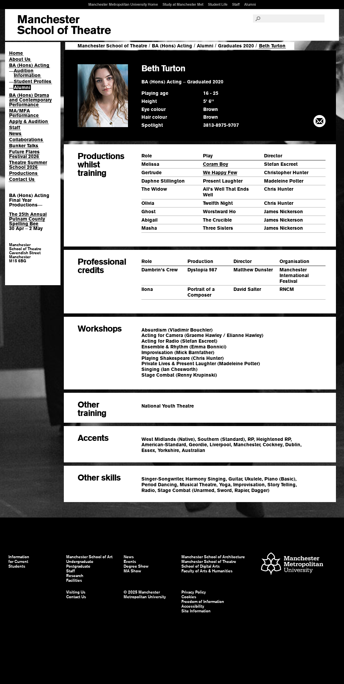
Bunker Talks (23, 145)
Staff (236, 4)
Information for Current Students (18, 562)
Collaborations (26, 139)
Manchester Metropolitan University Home (123, 4)
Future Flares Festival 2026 (24, 154)
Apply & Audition (28, 121)
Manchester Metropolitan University (292, 564)
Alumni (250, 4)
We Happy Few (220, 172)
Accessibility (192, 606)
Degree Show (136, 566)
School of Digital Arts (200, 566)
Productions (23, 173)
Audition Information (27, 73)
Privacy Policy (193, 592)
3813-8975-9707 (221, 125)
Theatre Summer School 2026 (28, 165)
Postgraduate (78, 566)
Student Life (217, 4)
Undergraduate (79, 561)
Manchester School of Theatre (112, 45)
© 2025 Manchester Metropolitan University (145, 594)
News (15, 133)
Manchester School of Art (64, 25)
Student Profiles (32, 81)
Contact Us (22, 179)
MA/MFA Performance (24, 113)
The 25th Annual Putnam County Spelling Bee (28, 219)
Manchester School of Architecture (213, 557)
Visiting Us (75, 592)
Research (74, 575)
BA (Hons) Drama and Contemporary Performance (30, 99)
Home (16, 53)
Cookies (188, 597)
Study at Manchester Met (183, 4)
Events (130, 561)
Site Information (196, 611)
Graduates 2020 (236, 45)
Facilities (74, 580)
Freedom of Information (202, 601)
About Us (20, 59)
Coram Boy (215, 164)
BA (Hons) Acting (29, 65)
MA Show (132, 571)
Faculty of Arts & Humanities (206, 571)
